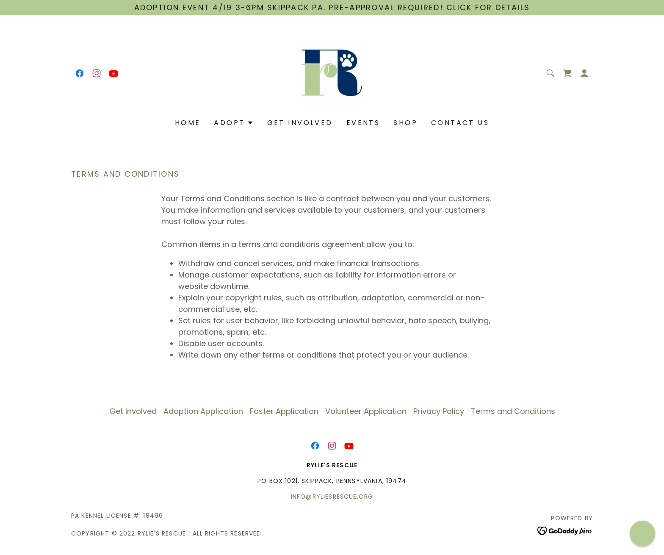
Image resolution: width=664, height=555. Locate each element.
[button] (584, 73)
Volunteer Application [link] (366, 411)
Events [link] (363, 123)
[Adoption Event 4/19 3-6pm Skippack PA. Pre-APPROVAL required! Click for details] (332, 7)
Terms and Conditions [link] (513, 411)
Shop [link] (405, 123)
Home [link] (188, 123)
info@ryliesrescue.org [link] (332, 496)
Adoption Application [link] (203, 411)
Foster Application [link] (284, 411)
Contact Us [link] (460, 123)
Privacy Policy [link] (438, 411)
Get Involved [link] (300, 123)
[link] (79, 73)
